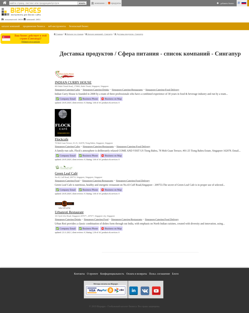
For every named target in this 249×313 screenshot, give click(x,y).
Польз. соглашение (159, 273)
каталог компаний (11, 26)
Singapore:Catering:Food (67, 180)
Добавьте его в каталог (30, 42)
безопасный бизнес (78, 26)
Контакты (79, 273)
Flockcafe (61, 139)
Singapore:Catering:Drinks (96, 89)
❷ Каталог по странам (74, 34)
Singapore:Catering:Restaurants (127, 89)
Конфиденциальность (112, 273)
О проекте (92, 273)
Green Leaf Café (66, 173)
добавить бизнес (227, 3)
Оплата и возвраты (136, 273)
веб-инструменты (57, 26)
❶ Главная (58, 34)
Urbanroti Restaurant (69, 212)
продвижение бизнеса (34, 26)
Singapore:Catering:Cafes (67, 89)
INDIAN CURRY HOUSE (73, 82)
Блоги (175, 273)
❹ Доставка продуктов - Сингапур (128, 34)
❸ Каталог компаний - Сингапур (98, 34)
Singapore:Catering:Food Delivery (162, 89)
